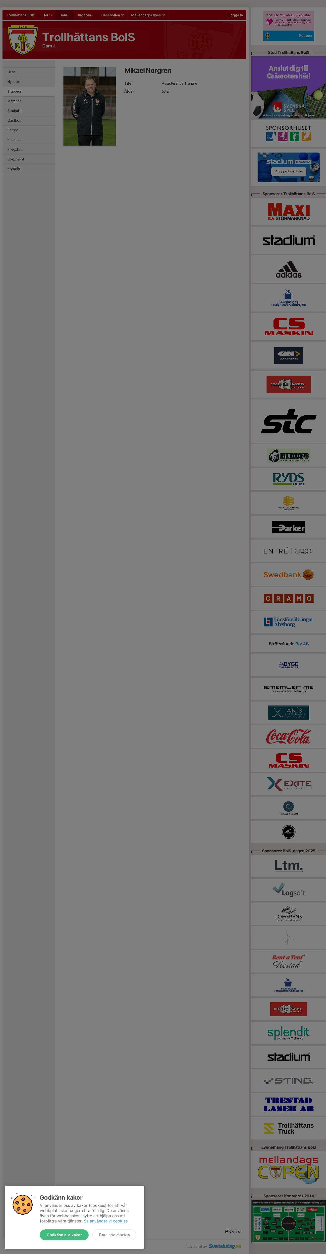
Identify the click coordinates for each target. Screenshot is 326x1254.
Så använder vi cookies (106, 1220)
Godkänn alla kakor (64, 1234)
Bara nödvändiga (114, 1234)
